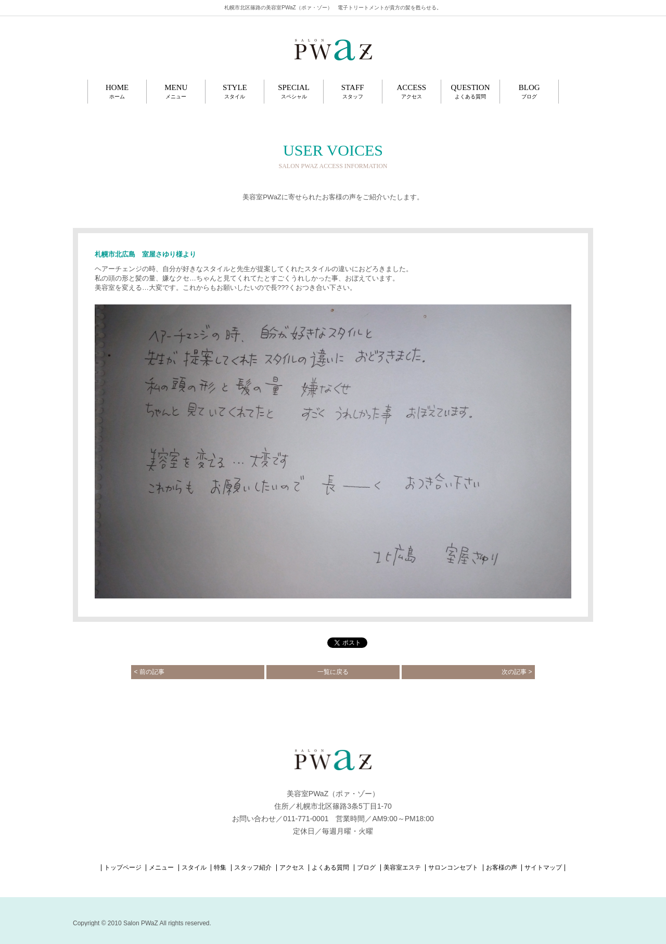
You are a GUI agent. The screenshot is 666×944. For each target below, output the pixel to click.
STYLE (235, 91)
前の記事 (149, 671)
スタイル (194, 867)
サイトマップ (543, 867)
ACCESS (411, 91)
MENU (176, 91)
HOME (117, 91)
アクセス (291, 867)
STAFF (353, 91)
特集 (220, 867)
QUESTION (470, 91)
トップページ (123, 867)
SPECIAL (293, 91)
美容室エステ (402, 867)
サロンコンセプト (453, 867)
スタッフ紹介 (253, 867)
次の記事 (517, 671)
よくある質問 (330, 867)
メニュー (161, 867)
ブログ (366, 867)
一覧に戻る (333, 671)
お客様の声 (501, 867)
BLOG (529, 91)
